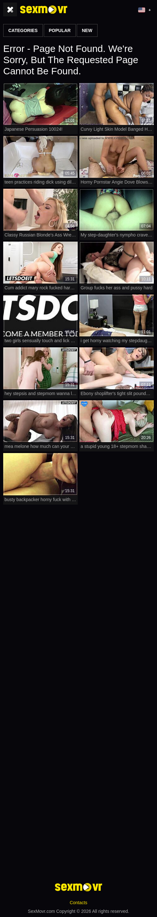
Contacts (78, 902)
